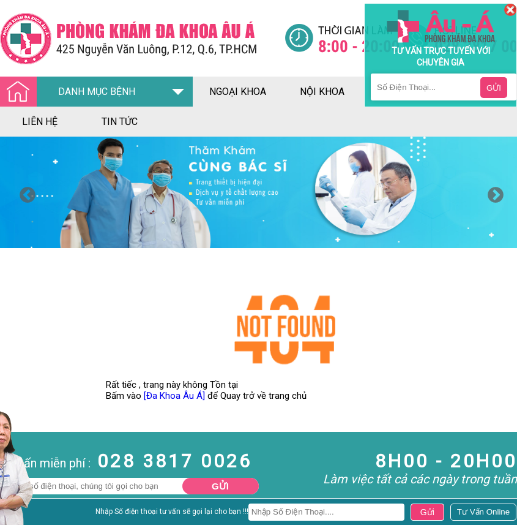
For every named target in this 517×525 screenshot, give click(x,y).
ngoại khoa (237, 91)
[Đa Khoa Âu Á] (174, 395)
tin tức (120, 121)
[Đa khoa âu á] (142, 38)
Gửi (220, 486)
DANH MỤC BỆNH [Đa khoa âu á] (71, 92)
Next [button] (492, 192)
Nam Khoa (21, 514)
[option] (258, 192)
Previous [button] (24, 192)
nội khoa (322, 91)
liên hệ (40, 121)
